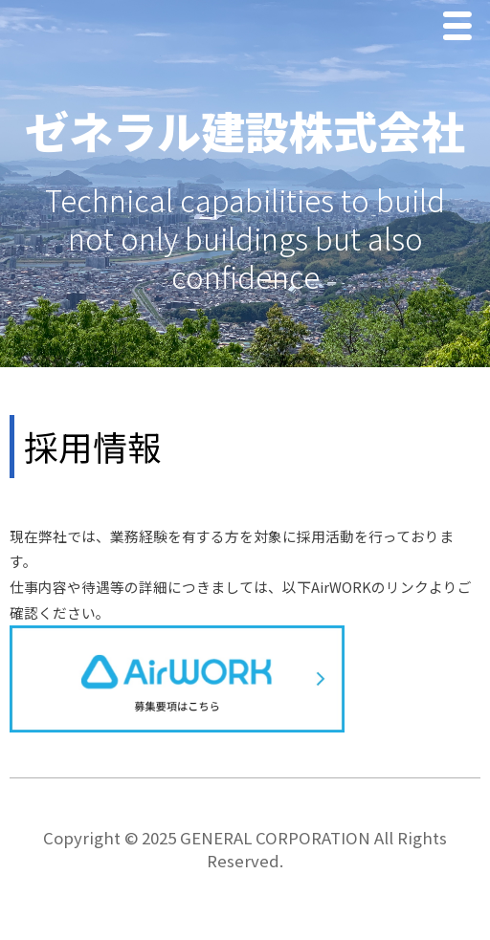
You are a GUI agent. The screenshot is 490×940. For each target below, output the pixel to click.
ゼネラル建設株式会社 (245, 130)
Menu (462, 28)
